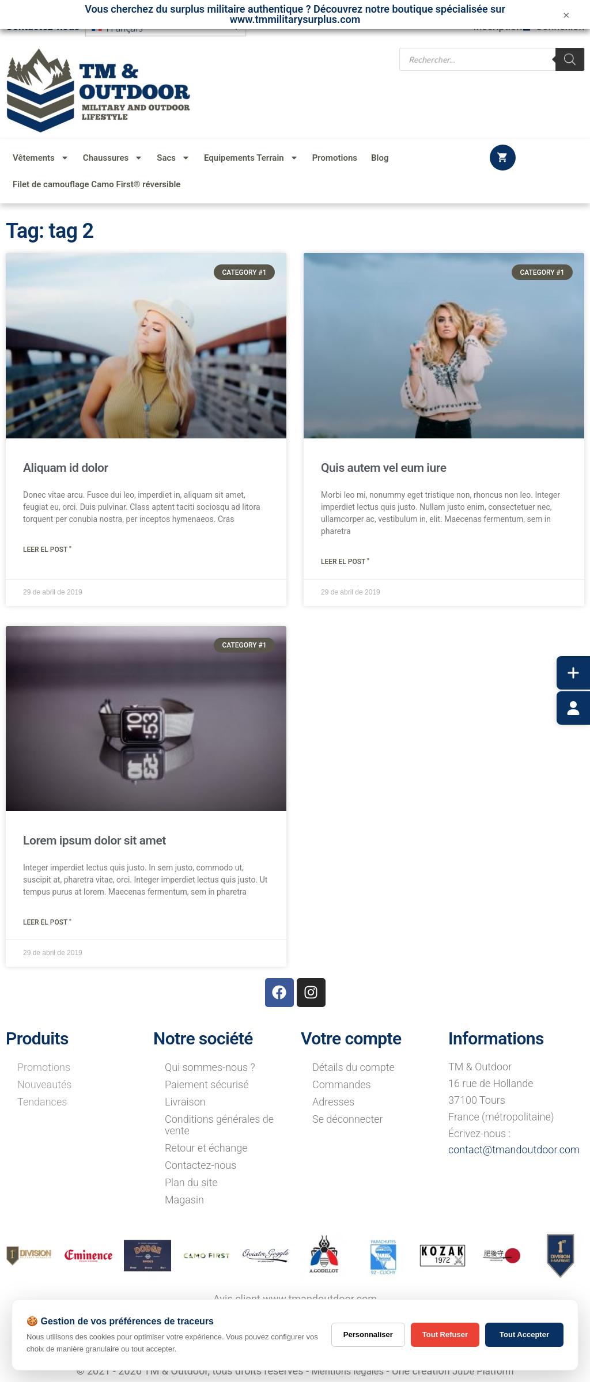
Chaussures (113, 157)
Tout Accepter (524, 1334)
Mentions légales (344, 1371)
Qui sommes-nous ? (210, 1067)
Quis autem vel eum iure (384, 468)
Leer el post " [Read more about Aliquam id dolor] (47, 550)
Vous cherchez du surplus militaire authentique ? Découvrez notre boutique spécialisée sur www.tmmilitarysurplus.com (295, 14)
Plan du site (191, 1182)
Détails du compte (353, 1067)
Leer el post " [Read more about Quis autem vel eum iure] (345, 562)
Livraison (185, 1102)
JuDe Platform (486, 1371)
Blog (379, 158)
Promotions (334, 158)
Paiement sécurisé (206, 1084)
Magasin (184, 1200)
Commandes (341, 1084)
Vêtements (41, 157)
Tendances (42, 1102)
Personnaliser (368, 1334)
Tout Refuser (445, 1334)
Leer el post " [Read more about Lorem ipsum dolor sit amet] (47, 922)
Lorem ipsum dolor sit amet (94, 840)
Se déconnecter (347, 1119)
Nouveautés (44, 1084)
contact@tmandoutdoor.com (514, 1150)
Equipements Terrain (251, 157)
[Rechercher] (569, 58)
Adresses (333, 1102)
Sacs (173, 157)
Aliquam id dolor (65, 468)
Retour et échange (206, 1148)
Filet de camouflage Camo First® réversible (96, 184)
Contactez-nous (200, 1165)
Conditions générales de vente (219, 1125)
